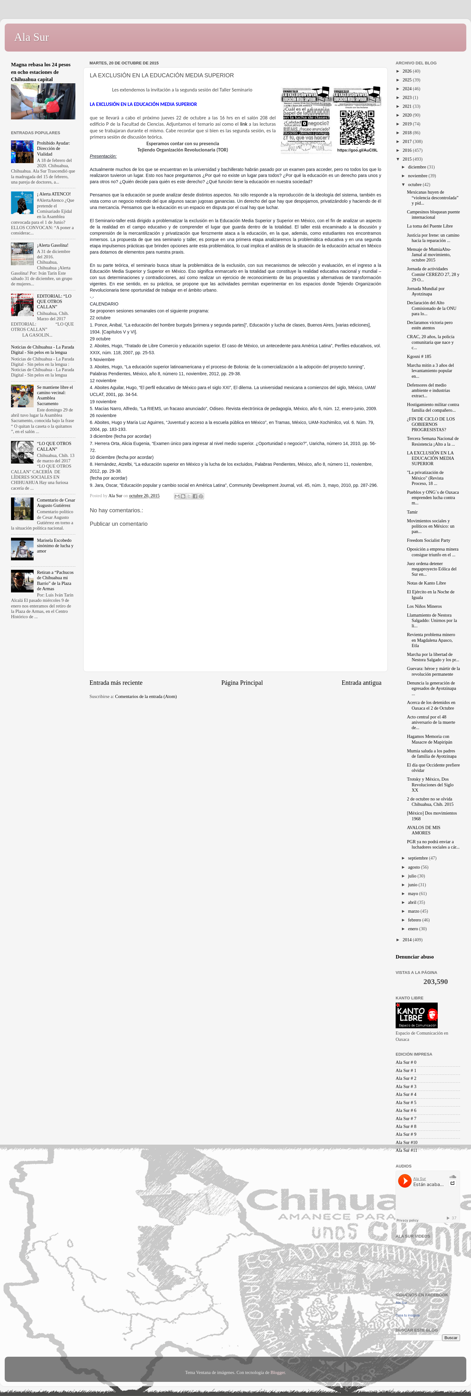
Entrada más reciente (116, 682)
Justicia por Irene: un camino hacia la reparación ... (433, 238)
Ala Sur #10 (407, 1142)
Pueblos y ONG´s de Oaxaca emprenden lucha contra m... (433, 498)
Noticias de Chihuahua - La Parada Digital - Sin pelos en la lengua (42, 349)
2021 (408, 106)
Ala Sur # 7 (406, 1118)
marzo (414, 911)
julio (413, 875)
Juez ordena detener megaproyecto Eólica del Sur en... (432, 569)
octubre (415, 184)
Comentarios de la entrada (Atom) (146, 696)
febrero (415, 919)
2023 (408, 97)
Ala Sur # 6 (406, 1110)
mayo (414, 893)
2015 (408, 159)
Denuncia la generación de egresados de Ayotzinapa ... (431, 688)
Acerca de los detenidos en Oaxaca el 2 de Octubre (431, 705)
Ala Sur (31, 37)
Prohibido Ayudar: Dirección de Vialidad (53, 148)
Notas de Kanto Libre (426, 582)
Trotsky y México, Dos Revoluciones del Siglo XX (430, 785)
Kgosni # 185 (419, 356)
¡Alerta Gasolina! (52, 245)
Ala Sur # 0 (406, 1062)
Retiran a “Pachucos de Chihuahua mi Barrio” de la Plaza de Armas (55, 580)
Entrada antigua (362, 682)
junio (413, 884)
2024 (408, 88)
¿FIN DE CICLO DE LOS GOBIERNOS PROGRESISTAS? (431, 424)
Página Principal (242, 682)
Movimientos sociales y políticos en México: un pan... (430, 526)
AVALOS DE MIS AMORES (424, 830)
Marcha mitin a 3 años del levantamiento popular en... (430, 371)
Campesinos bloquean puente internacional (433, 214)
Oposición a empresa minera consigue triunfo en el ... (432, 552)
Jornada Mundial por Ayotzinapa (426, 291)
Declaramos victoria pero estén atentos (429, 325)
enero (414, 928)
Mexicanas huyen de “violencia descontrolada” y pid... (432, 198)
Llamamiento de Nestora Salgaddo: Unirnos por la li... (432, 621)
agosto (414, 867)
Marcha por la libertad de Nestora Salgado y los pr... (433, 657)
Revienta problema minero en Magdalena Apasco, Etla (431, 640)
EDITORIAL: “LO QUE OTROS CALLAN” (54, 302)
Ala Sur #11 (406, 1150)
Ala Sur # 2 (406, 1078)
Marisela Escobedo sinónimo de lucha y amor (55, 546)
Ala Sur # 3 (406, 1086)
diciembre (417, 166)
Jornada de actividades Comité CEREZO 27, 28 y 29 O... (433, 274)
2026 (408, 71)
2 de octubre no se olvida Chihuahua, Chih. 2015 (430, 801)
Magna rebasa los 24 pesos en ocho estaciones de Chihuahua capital (41, 72)
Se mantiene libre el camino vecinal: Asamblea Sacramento (55, 395)
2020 (408, 115)
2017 (408, 141)
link (244, 124)
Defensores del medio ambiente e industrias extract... (428, 390)
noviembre (418, 175)
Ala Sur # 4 (406, 1094)
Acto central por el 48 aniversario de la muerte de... (431, 722)
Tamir (412, 511)
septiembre (418, 857)
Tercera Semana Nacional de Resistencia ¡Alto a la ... (433, 441)
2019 (408, 123)
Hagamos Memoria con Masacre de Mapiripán (429, 739)
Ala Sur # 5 (406, 1102)
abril (413, 902)
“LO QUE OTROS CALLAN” (54, 446)
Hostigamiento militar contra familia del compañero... (433, 407)
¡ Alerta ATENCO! (54, 193)
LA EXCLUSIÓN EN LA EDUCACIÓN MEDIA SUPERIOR (430, 458)
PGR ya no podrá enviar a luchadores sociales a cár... (433, 844)
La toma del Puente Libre (430, 225)
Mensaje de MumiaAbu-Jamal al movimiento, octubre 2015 (429, 255)
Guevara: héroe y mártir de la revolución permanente (433, 671)
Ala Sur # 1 (406, 1070)
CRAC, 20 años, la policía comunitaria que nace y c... (430, 342)
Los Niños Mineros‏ (424, 606)
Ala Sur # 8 (406, 1126)
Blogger (277, 1372)
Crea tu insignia (408, 1315)
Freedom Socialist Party (428, 540)
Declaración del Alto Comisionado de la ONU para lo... (432, 308)
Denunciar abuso (415, 957)
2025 (408, 79)
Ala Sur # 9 (406, 1134)
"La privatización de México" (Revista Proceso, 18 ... (425, 478)
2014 (408, 939)
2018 (408, 132)
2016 (408, 150)
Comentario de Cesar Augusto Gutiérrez (56, 502)
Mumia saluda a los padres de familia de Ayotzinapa (432, 753)
